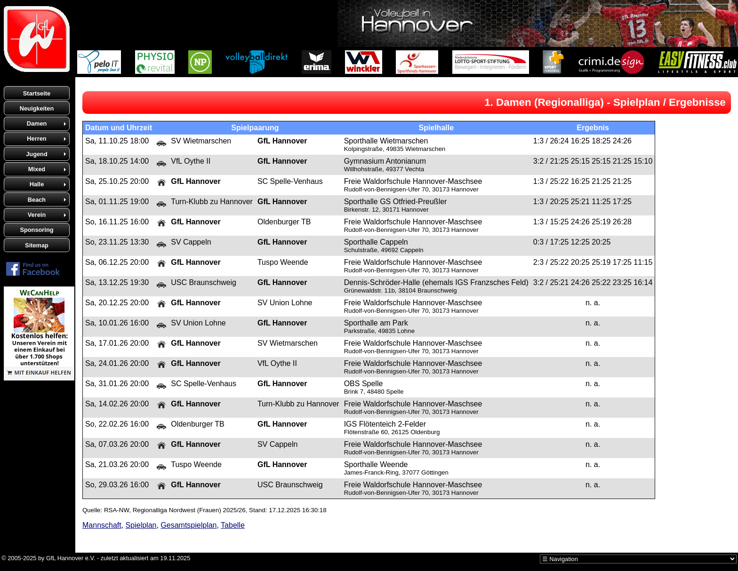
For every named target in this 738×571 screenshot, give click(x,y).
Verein (37, 214)
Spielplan (141, 525)
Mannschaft (101, 525)
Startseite (36, 93)
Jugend (37, 154)
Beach (37, 199)
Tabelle (233, 525)
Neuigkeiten (37, 108)
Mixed (36, 169)
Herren (36, 138)
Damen (37, 123)
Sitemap (36, 245)
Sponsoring (36, 229)
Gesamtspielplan (188, 525)
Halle (37, 184)
